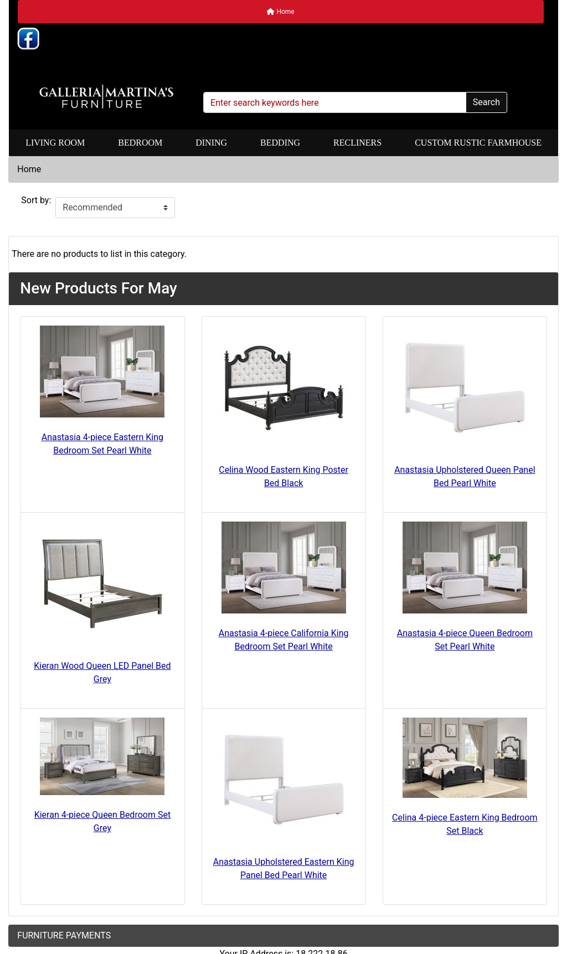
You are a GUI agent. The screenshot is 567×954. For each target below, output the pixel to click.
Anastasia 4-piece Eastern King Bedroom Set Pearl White (102, 444)
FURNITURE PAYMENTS (64, 935)
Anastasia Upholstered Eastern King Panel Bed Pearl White (283, 868)
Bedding (280, 142)
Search (486, 102)
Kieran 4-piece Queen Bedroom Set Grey (102, 821)
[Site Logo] (106, 97)
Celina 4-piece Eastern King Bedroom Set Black (465, 824)
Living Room (55, 142)
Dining (211, 142)
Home (280, 12)
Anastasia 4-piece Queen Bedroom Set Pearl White (465, 640)
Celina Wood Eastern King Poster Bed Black (283, 476)
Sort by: (36, 200)
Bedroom (140, 142)
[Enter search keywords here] (334, 102)
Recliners (357, 142)
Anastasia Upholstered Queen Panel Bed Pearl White (464, 476)
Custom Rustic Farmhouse (478, 142)
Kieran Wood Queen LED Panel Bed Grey (102, 672)
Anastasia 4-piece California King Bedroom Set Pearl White (284, 640)
